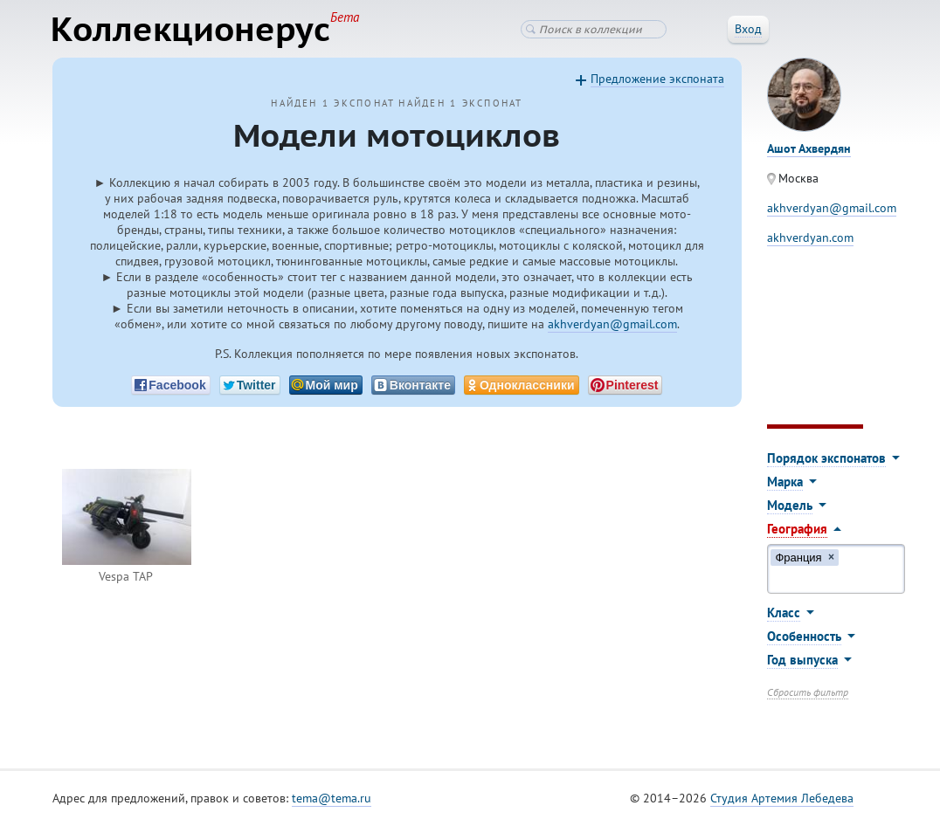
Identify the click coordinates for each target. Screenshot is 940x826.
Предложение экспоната (657, 79)
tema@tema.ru (331, 799)
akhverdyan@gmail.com (612, 325)
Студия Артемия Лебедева (782, 799)
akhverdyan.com (810, 238)
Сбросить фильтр (807, 692)
